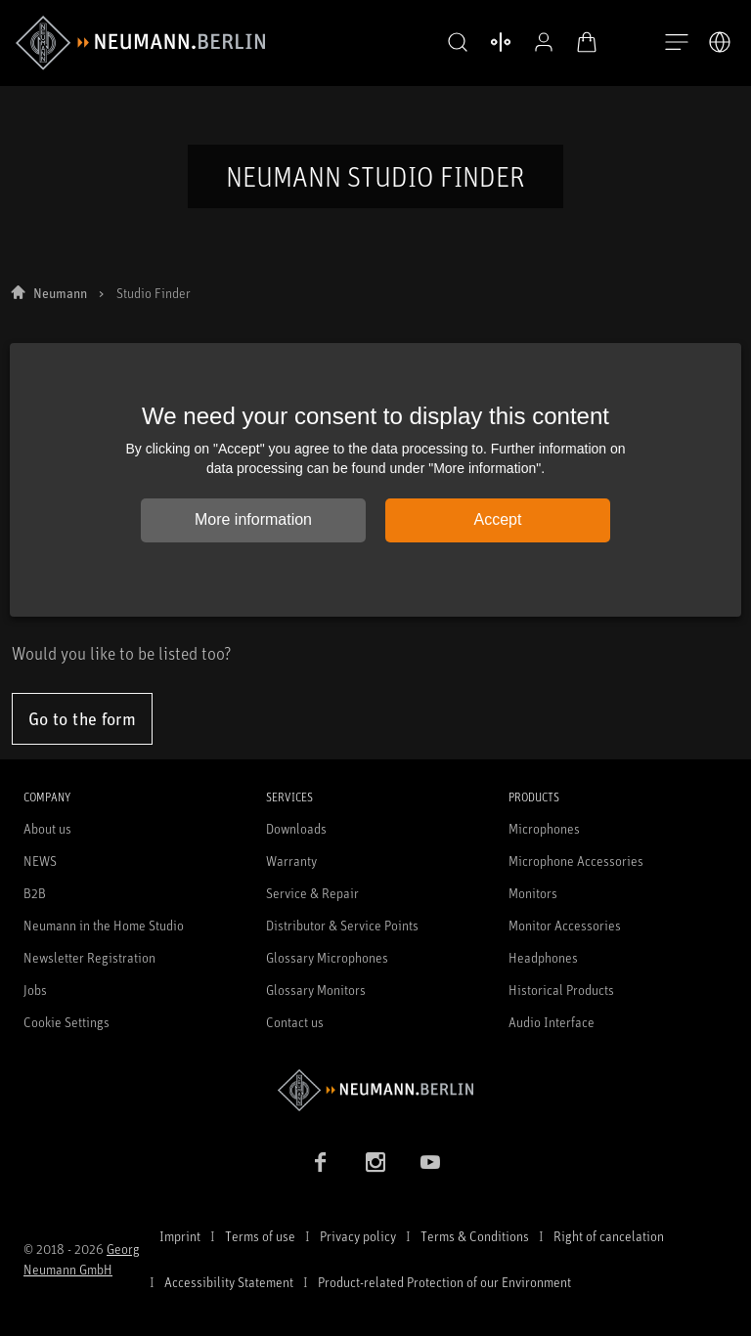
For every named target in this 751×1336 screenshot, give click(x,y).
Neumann (60, 292)
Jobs (35, 989)
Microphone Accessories (575, 860)
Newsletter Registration (89, 957)
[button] (442, 43)
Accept (498, 519)
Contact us (295, 1021)
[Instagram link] (375, 1162)
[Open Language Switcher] (719, 42)
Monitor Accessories (564, 925)
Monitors (532, 892)
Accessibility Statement (228, 1281)
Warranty (291, 860)
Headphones (543, 957)
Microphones (544, 828)
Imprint (179, 1236)
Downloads (296, 828)
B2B (34, 892)
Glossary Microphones (327, 957)
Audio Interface (551, 1021)
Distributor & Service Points (342, 925)
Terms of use (260, 1236)
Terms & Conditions (474, 1236)
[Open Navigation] (676, 43)
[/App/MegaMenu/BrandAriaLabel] (140, 43)
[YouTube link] (430, 1162)
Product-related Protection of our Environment (444, 1281)
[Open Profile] (528, 42)
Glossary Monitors (316, 989)
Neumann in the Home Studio (103, 925)
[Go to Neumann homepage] (375, 1090)
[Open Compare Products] (485, 42)
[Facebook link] (320, 1162)
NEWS (40, 860)
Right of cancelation (608, 1236)
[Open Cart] (571, 42)
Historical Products (561, 989)
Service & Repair (312, 892)
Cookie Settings (66, 1021)
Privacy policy (358, 1236)
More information (253, 519)
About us (47, 828)
